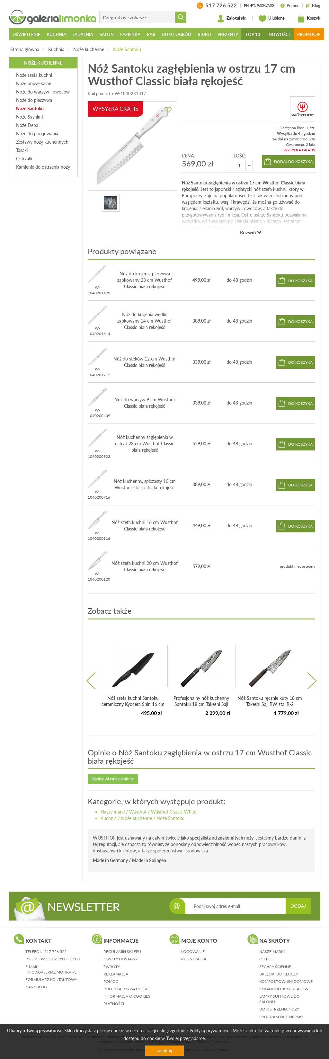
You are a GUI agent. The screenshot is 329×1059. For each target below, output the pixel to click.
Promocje (308, 34)
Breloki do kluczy (278, 974)
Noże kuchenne (88, 49)
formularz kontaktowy (51, 979)
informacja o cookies (126, 996)
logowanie (193, 951)
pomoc (110, 981)
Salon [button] (107, 34)
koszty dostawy (120, 959)
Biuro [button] (204, 34)
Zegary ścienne (275, 966)
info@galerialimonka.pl (50, 972)
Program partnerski (281, 1016)
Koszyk (308, 18)
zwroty (111, 966)
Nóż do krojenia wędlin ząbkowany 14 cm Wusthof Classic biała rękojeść (144, 321)
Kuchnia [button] (56, 34)
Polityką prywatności (210, 1030)
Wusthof (138, 811)
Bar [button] (151, 34)
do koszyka (300, 280)
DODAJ (298, 906)
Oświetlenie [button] (26, 34)
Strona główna (24, 49)
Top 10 (252, 34)
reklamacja (115, 974)
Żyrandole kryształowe (285, 988)
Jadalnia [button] (83, 34)
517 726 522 (55, 951)
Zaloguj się (231, 18)
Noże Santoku (127, 49)
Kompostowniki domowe (286, 981)
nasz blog (36, 986)
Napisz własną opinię (113, 778)
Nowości (279, 34)
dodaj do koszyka (293, 161)
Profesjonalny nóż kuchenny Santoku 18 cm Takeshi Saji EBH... (201, 704)
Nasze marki (113, 811)
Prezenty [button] (228, 34)
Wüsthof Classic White (173, 811)
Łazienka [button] (130, 34)
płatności (113, 1003)
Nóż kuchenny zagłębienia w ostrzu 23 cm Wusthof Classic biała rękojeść (144, 443)
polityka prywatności (126, 988)
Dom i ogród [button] (176, 34)
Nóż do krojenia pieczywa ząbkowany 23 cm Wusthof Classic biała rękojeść (144, 280)
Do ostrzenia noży (279, 1009)
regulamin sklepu (122, 951)
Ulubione (272, 18)
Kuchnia (56, 49)
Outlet (266, 959)
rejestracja (193, 959)
